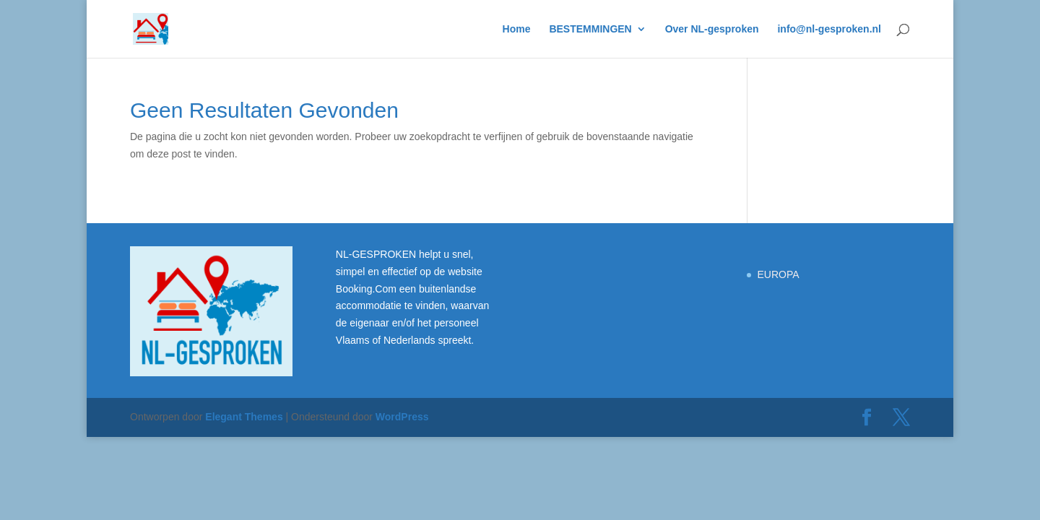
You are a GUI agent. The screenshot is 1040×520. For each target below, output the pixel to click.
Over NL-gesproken (712, 29)
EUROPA (778, 274)
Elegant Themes (243, 416)
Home (517, 29)
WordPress (402, 416)
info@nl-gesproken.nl (829, 29)
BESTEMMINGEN (590, 29)
